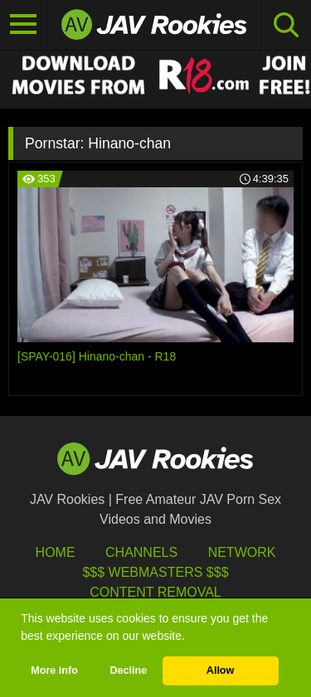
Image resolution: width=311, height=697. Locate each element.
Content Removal (155, 592)
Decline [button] (128, 670)
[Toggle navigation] (24, 25)
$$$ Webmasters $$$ (155, 572)
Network (242, 552)
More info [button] (54, 670)
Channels (141, 552)
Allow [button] (221, 670)
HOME (55, 552)
